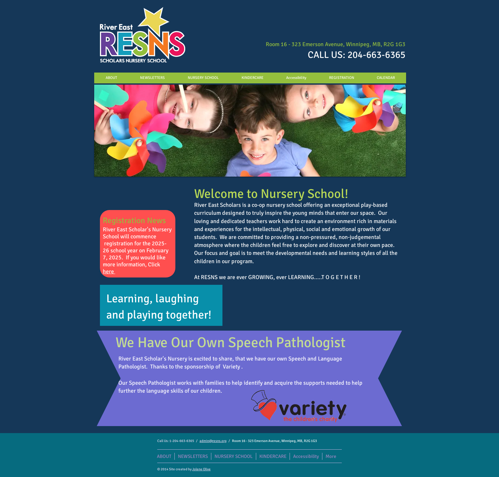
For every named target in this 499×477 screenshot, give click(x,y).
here (109, 271)
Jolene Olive (201, 469)
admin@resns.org (213, 441)
